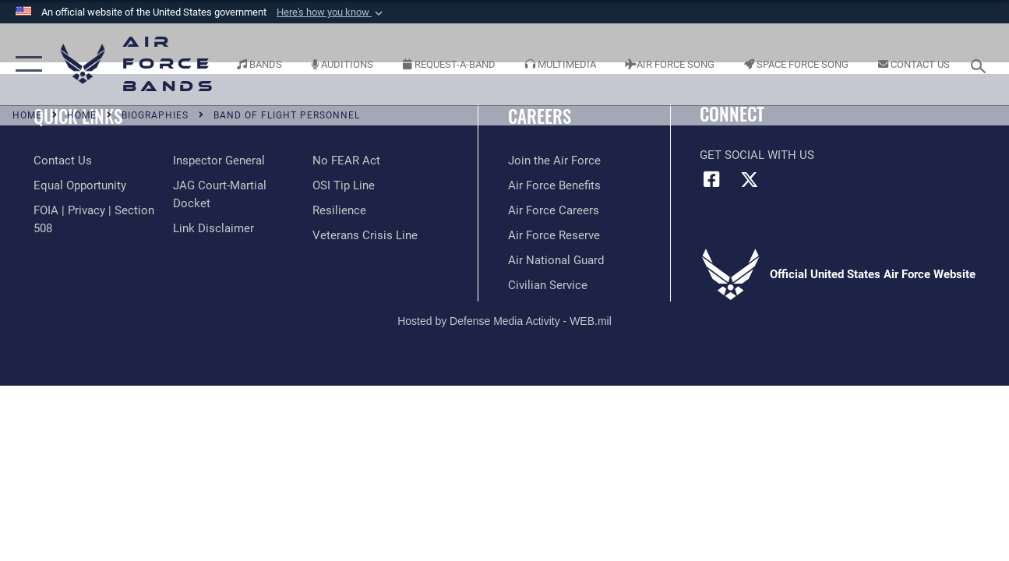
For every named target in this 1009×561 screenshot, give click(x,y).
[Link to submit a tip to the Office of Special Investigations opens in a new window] (343, 185)
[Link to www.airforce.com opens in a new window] (554, 160)
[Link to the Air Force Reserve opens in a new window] (554, 235)
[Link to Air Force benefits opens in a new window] (554, 185)
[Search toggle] (981, 64)
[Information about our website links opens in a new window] (213, 228)
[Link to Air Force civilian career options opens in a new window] (547, 285)
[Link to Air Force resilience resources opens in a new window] (339, 210)
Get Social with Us (757, 155)
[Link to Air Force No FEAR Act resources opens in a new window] (346, 160)
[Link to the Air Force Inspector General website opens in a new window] (219, 160)
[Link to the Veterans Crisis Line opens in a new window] (365, 235)
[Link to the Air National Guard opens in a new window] (556, 260)
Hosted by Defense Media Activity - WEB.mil (504, 321)
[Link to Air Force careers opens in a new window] (553, 210)
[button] (331, 12)
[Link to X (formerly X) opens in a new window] (749, 179)
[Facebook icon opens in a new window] (711, 179)
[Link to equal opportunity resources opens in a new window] (80, 185)
